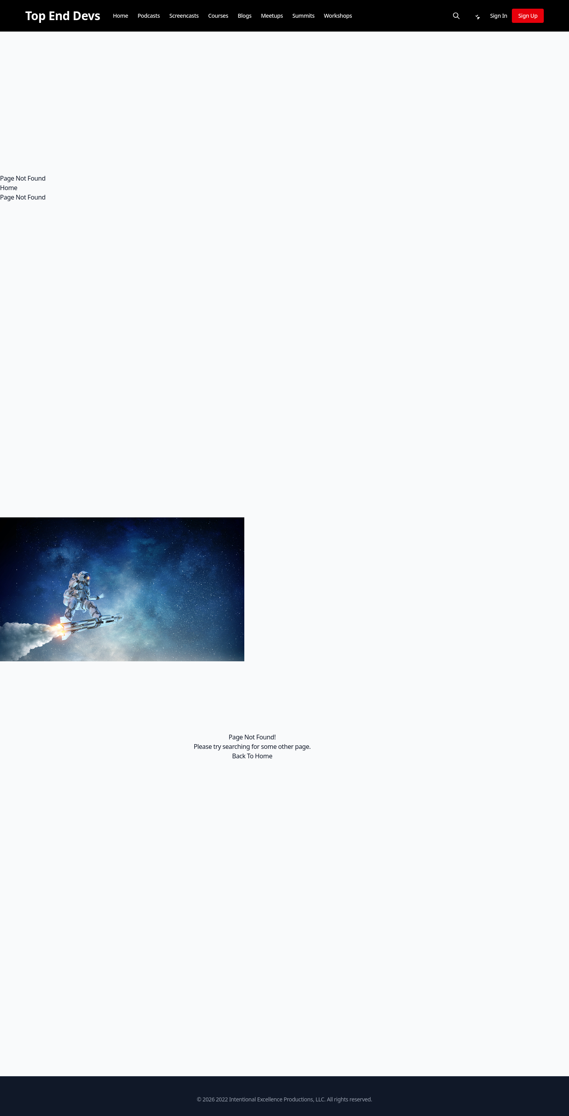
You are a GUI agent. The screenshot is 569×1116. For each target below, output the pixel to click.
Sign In (499, 15)
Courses (218, 15)
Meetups (272, 15)
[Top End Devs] (62, 16)
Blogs (244, 15)
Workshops (338, 15)
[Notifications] (477, 16)
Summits (303, 15)
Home (120, 15)
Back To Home (252, 756)
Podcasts (149, 15)
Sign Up (527, 15)
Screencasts (184, 15)
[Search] (456, 16)
